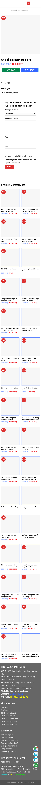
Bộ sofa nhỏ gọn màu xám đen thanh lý (9, 210)
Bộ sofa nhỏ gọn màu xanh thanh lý (9, 536)
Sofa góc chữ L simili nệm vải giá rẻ (29, 329)
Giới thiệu (4, 707)
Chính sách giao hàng (9, 721)
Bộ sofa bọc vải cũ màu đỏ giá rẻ (30, 448)
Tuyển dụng (5, 710)
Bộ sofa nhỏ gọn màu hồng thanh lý (29, 566)
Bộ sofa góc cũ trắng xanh (9, 240)
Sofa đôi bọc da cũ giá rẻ (30, 389)
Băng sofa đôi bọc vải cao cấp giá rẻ (9, 299)
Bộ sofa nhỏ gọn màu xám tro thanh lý (29, 240)
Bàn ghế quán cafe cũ (9, 743)
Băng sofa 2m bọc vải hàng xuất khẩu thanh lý (30, 655)
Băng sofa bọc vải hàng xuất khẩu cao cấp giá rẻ (30, 419)
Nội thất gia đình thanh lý (20, 10)
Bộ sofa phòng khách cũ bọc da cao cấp (10, 329)
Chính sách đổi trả (8, 716)
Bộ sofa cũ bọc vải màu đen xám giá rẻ (30, 595)
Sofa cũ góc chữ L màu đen (30, 270)
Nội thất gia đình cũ (8, 752)
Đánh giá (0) (5, 83)
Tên (6, 137)
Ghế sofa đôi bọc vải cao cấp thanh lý (8, 419)
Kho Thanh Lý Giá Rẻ (19, 697)
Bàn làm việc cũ (7, 735)
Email (7, 146)
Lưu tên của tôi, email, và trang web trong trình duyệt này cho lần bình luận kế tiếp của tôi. (20, 159)
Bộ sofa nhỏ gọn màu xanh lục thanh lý (9, 448)
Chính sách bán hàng (9, 724)
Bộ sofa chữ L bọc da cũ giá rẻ (10, 359)
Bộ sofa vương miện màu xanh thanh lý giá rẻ (10, 566)
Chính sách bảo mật (8, 713)
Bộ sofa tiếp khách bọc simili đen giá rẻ (30, 299)
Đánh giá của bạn (12, 110)
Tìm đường (20, 775)
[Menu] (28, 3)
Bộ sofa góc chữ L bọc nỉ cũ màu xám (9, 389)
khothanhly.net (16, 694)
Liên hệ (12, 775)
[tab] (20, 83)
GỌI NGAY (11, 70)
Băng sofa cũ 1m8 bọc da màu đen (30, 508)
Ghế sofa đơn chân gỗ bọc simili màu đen (30, 536)
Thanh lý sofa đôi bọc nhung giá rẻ (30, 625)
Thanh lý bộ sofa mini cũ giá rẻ (10, 625)
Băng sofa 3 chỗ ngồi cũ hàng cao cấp (10, 595)
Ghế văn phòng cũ (8, 737)
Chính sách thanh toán (9, 719)
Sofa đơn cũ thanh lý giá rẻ (10, 508)
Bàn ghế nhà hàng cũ (9, 746)
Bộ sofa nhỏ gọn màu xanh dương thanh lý (29, 478)
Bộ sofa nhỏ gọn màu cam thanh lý (29, 359)
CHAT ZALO (29, 70)
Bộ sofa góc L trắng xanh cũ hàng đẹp (8, 655)
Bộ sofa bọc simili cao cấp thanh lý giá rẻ (30, 210)
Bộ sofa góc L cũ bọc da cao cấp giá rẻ (10, 478)
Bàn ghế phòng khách (9, 740)
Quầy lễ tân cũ (6, 749)
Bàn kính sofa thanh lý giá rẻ (9, 270)
